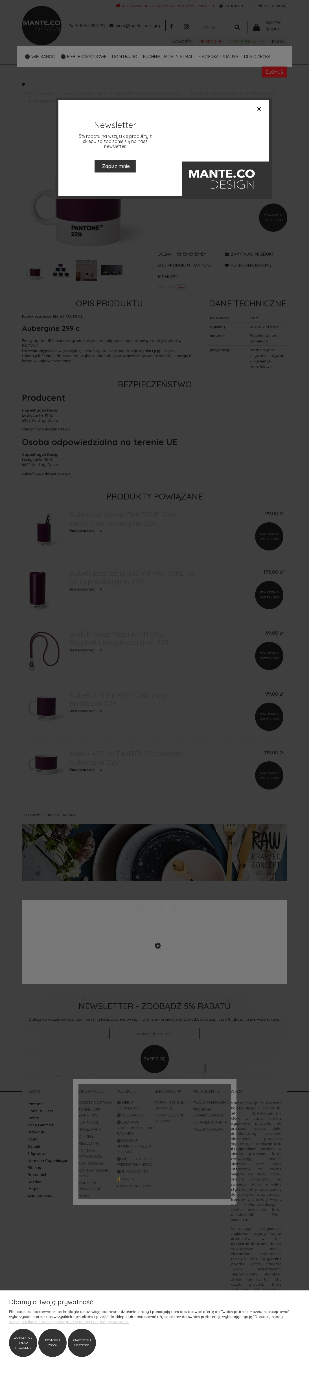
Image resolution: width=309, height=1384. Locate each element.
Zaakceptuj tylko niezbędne (23, 1343)
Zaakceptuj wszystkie (82, 1342)
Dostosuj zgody (52, 1342)
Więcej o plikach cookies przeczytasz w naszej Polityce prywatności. (69, 1321)
